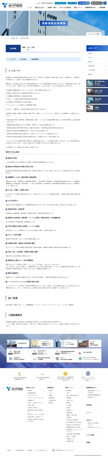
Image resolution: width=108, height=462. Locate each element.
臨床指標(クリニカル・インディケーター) (75, 430)
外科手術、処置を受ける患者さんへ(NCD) (36, 420)
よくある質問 (38, 3)
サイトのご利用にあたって (41, 450)
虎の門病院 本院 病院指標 (73, 434)
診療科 (90, 53)
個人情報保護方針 (20, 450)
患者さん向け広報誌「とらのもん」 (94, 423)
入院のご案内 (31, 405)
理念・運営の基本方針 (72, 395)
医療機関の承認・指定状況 (74, 427)
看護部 (90, 61)
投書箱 (88, 442)
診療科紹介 (50, 387)
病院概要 (69, 398)
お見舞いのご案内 (32, 407)
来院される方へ (30, 387)
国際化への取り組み (72, 415)
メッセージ (12, 59)
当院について (69, 387)
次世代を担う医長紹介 (72, 420)
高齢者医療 (69, 412)
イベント (89, 412)
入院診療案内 (35, 59)
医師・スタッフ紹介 (28, 49)
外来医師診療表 (32, 393)
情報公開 (30, 450)
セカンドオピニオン (33, 395)
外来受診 (30, 390)
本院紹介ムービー (71, 438)
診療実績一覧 (70, 441)
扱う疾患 (23, 59)
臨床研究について (92, 397)
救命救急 (69, 410)
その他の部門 (91, 70)
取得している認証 (71, 436)
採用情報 (89, 405)
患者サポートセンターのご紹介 (36, 414)
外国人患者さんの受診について (36, 416)
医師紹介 (90, 74)
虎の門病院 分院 (60, 3)
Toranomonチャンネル (93, 427)
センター (90, 57)
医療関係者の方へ (91, 387)
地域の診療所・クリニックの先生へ (94, 391)
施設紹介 (69, 402)
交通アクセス (70, 400)
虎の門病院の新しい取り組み (74, 422)
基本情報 (13, 48)
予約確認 (30, 400)
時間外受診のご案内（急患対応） (35, 411)
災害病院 (69, 417)
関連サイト (10, 450)
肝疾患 (68, 407)
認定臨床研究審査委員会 (94, 395)
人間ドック (71, 3)
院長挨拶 (69, 390)
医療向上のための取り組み (74, 424)
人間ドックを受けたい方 (34, 402)
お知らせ (89, 420)
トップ (7, 38)
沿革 (68, 393)
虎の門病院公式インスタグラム (61, 450)
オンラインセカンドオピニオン (36, 398)
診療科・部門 (14, 38)
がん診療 (69, 405)
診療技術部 (91, 66)
